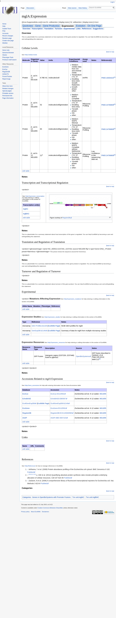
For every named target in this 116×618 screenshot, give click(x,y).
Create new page (8, 40)
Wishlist (4, 43)
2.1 (32, 474)
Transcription (37, 29)
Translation (48, 29)
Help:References (30, 466)
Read (64, 8)
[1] (114, 77)
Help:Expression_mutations (72, 299)
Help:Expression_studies (52, 317)
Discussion (30, 8)
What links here (7, 86)
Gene (38, 26)
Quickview (28, 26)
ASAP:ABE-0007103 (58, 418)
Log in (112, 2)
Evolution (80, 26)
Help (3, 26)
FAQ (3, 31)
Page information (8, 98)
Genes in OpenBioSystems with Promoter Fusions (51, 497)
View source (72, 8)
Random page (7, 38)
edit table (25, 171)
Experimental (69, 29)
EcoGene (26, 408)
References (86, 29)
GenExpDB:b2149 (39, 331)
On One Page (94, 26)
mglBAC (26, 214)
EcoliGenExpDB (28, 403)
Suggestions (98, 29)
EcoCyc (25, 394)
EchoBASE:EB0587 (58, 399)
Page (22, 8)
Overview (26, 29)
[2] (114, 104)
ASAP (24, 418)
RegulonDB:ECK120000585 (61, 413)
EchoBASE (26, 399)
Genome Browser (8, 52)
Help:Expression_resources (56, 342)
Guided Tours (6, 29)
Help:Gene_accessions (32, 385)
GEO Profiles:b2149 (39, 326)
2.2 (35, 474)
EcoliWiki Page (53, 326)
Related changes (7, 88)
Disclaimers (45, 511)
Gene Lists (5, 50)
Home (4, 24)
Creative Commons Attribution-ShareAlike (50, 508)
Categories (27, 497)
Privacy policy (25, 511)
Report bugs (6, 79)
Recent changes (7, 36)
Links (78, 29)
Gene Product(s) (51, 26)
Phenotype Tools (7, 57)
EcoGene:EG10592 (58, 408)
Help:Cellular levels (31, 54)
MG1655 (103, 394)
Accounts (5, 33)
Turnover (58, 29)
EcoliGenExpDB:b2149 (59, 403)
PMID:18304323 (107, 78)
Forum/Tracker (7, 76)
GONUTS (5, 74)
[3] (100, 359)
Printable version (7, 93)
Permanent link (7, 96)
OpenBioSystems (82, 356)
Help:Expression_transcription (34, 196)
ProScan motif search (9, 60)
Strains (4, 55)
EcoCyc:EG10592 (57, 394)
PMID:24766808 (107, 105)
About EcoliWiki (36, 511)
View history (82, 8)
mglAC (25, 209)
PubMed (30, 472)
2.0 (30, 474)
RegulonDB (66, 218)
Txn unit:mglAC (78, 497)
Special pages (7, 91)
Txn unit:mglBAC (92, 497)
